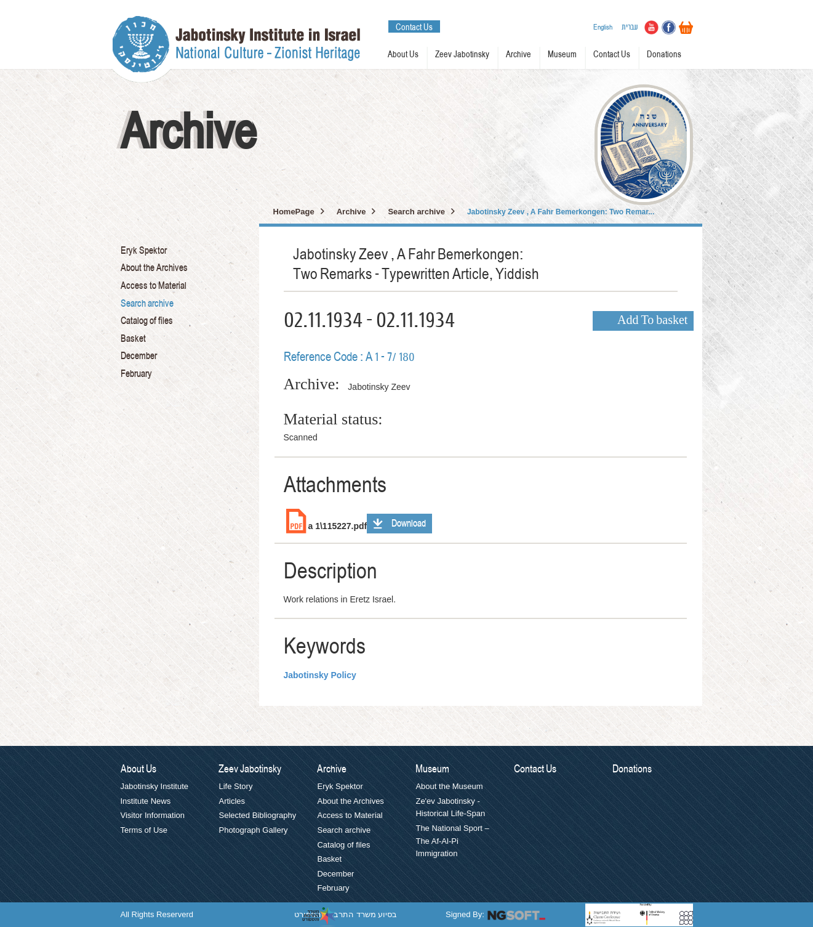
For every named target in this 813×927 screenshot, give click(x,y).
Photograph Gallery (252, 830)
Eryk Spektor (144, 250)
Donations (664, 54)
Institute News (146, 801)
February (136, 374)
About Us (403, 54)
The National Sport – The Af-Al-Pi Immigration (452, 841)
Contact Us (414, 27)
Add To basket (652, 321)
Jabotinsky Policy (320, 675)
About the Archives (154, 268)
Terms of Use (144, 830)
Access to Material (153, 286)
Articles (231, 801)
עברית (630, 27)
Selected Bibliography (257, 815)
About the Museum (449, 786)
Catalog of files (147, 321)
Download (408, 523)
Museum (562, 54)
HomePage (293, 211)
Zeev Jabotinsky (462, 54)
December (139, 356)
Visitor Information (153, 815)
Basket (133, 339)
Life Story (235, 786)
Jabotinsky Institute (155, 786)
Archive (518, 54)
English (602, 27)
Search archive (147, 303)
